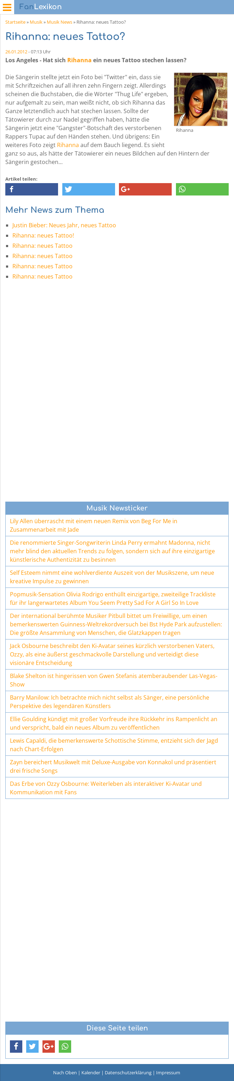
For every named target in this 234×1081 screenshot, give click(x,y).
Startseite (15, 22)
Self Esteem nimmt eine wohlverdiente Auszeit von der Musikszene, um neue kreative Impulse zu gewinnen (112, 577)
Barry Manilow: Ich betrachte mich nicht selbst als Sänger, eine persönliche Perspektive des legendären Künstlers (109, 702)
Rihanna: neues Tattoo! (43, 235)
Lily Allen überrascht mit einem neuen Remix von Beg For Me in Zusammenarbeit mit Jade (93, 525)
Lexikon (40, 7)
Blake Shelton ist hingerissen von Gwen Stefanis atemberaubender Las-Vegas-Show (113, 680)
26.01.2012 (16, 51)
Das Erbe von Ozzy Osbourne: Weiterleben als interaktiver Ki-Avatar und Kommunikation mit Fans (106, 788)
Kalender (90, 1072)
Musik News (59, 22)
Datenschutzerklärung (128, 1072)
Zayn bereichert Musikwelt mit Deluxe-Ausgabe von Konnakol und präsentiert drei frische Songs (113, 766)
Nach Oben (65, 1072)
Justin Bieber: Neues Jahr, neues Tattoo (64, 225)
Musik (36, 22)
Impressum (168, 1072)
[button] (31, 189)
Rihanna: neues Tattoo (42, 246)
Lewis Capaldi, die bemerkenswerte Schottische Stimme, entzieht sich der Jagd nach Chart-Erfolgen (114, 745)
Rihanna (79, 60)
